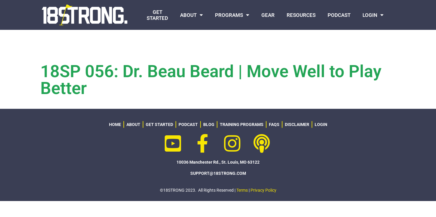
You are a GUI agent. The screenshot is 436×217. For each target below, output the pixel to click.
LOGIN (373, 14)
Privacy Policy (263, 190)
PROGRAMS (232, 14)
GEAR (268, 15)
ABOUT (191, 14)
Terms (242, 190)
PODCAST (339, 15)
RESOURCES (301, 15)
